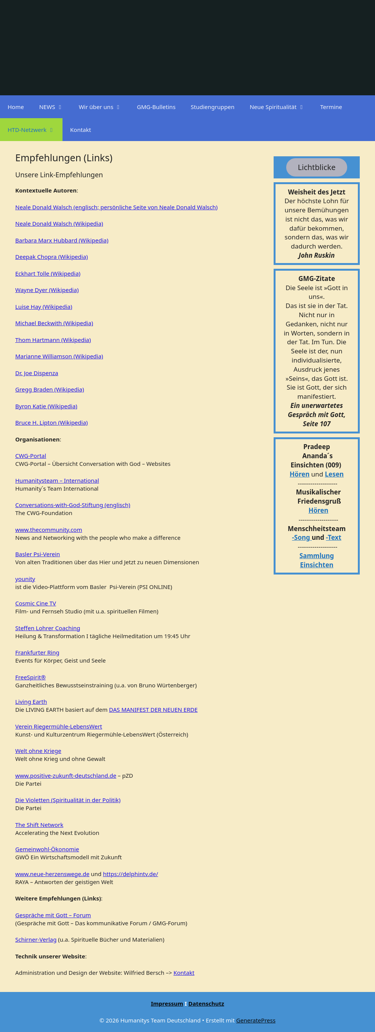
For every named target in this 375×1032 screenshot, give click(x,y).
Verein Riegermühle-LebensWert (58, 726)
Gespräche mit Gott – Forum (53, 915)
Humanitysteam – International (57, 480)
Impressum (167, 1003)
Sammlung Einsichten (317, 560)
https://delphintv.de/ (130, 874)
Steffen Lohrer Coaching (47, 628)
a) (74, 406)
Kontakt (80, 129)
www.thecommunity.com (48, 529)
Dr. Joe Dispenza (36, 373)
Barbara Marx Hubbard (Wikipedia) (61, 240)
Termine (331, 107)
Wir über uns (104, 106)
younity (25, 579)
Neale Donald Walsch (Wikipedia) (59, 223)
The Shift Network (39, 824)
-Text (333, 537)
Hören (299, 474)
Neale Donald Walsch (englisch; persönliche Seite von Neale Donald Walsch (115, 207)
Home (16, 107)
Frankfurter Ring (37, 652)
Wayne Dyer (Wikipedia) (47, 290)
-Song (301, 537)
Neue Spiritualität (281, 106)
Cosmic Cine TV (35, 603)
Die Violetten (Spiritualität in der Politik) (67, 800)
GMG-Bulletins (156, 107)
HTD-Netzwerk (35, 129)
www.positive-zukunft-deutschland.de (65, 775)
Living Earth (31, 701)
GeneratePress (256, 1020)
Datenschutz (206, 1003)
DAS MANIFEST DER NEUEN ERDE (153, 709)
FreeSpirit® (30, 677)
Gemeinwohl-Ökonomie (47, 849)
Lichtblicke (317, 167)
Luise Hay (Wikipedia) (43, 306)
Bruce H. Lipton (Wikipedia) (51, 422)
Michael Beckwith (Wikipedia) (54, 323)
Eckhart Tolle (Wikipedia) (47, 273)
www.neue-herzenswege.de (52, 874)
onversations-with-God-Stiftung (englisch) (74, 505)
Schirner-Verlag (35, 939)
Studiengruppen (213, 107)
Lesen (334, 474)
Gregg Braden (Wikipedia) (49, 389)
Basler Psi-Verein (37, 554)
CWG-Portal (30, 455)
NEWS (55, 106)
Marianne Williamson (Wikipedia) (59, 356)
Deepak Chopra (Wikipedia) (51, 256)
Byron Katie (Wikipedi (43, 406)
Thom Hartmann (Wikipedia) (53, 339)
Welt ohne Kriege (38, 750)
